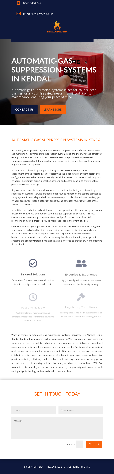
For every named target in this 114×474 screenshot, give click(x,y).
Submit (94, 444)
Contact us (24, 108)
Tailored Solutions (33, 275)
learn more (53, 108)
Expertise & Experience (81, 275)
